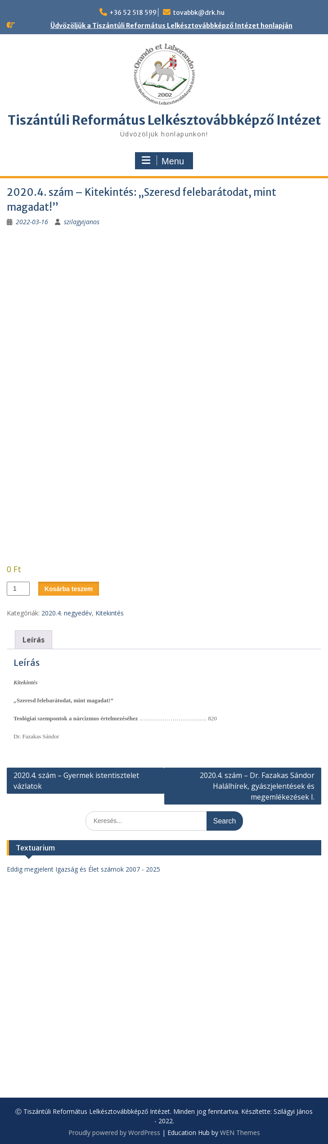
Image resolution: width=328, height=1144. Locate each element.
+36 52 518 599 (133, 13)
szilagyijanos (81, 221)
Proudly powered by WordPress (114, 1132)
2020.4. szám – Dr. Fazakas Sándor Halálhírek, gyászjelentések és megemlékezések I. (257, 786)
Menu (163, 160)
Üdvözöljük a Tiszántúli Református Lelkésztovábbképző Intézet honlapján (171, 26)
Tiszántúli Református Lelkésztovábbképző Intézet (164, 120)
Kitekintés (109, 613)
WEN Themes (240, 1132)
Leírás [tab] (33, 640)
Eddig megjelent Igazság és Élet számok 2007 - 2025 (83, 869)
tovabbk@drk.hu (199, 13)
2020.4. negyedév (66, 613)
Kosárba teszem (69, 588)
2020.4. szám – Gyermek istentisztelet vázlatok (76, 780)
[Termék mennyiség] (18, 589)
